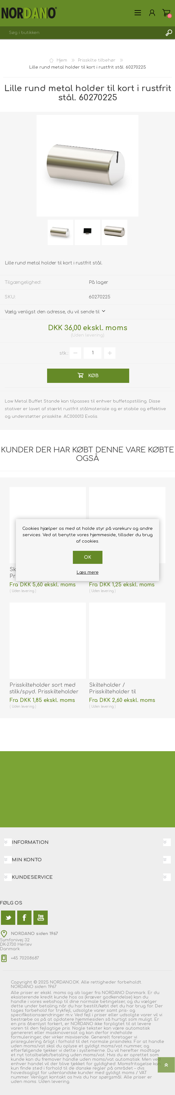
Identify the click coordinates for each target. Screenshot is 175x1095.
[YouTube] (40, 918)
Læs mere (88, 572)
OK (87, 557)
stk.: (64, 353)
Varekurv (166, 13)
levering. (61, 1081)
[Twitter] (8, 918)
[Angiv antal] (93, 353)
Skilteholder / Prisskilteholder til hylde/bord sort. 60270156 (122, 691)
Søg (168, 32)
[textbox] (81, 32)
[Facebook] (24, 918)
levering (94, 335)
